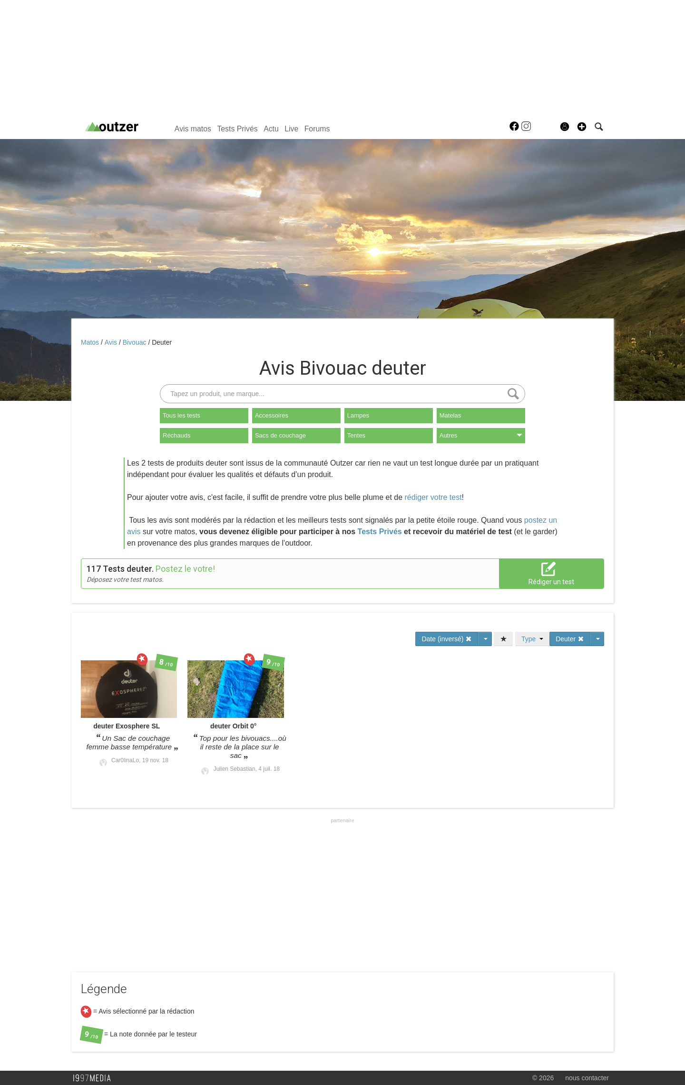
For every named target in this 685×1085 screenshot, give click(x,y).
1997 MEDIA (94, 1078)
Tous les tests (181, 415)
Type (532, 639)
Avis (112, 342)
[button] (582, 126)
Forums (317, 129)
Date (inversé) (446, 639)
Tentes (356, 435)
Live (291, 129)
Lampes (358, 415)
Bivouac (135, 342)
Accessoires (271, 415)
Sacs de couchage (280, 435)
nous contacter (587, 1078)
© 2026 (543, 1078)
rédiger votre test (433, 497)
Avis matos (193, 129)
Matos (91, 342)
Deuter (162, 342)
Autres (481, 435)
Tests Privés (237, 129)
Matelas (450, 415)
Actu (271, 129)
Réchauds (177, 435)
